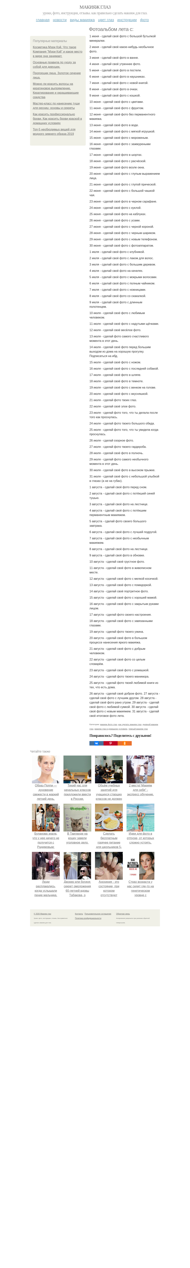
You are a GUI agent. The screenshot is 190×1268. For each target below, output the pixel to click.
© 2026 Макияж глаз (42, 914)
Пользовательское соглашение (98, 914)
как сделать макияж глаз (129, 724)
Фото (144, 20)
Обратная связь (123, 914)
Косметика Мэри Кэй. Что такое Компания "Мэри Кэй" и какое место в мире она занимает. (57, 52)
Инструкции (127, 20)
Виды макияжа (82, 20)
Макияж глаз (95, 7)
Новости (60, 20)
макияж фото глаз (108, 724)
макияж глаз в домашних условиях (110, 729)
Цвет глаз (106, 20)
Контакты (79, 914)
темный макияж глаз (138, 729)
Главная (43, 20)
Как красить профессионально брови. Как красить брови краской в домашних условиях (57, 119)
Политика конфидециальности (88, 918)
